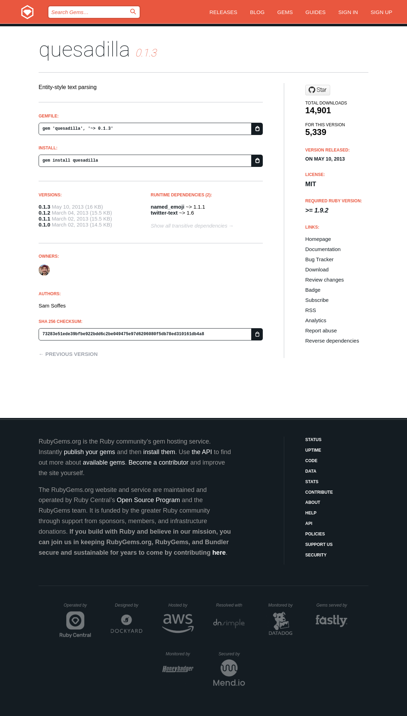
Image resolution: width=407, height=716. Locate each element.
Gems (285, 12)
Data (310, 471)
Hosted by (181, 605)
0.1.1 (44, 219)
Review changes (324, 280)
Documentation (323, 249)
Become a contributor (158, 462)
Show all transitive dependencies (189, 226)
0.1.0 (44, 225)
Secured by (232, 653)
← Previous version (68, 354)
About (312, 502)
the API (202, 451)
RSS (310, 310)
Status (313, 439)
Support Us (319, 544)
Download (317, 269)
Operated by (77, 608)
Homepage (318, 239)
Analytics (315, 320)
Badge (312, 290)
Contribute (319, 492)
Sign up (381, 12)
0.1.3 (44, 207)
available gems (104, 462)
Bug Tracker (319, 259)
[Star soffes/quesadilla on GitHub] (317, 90)
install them (159, 451)
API (308, 523)
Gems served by (332, 605)
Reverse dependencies (332, 341)
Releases (223, 12)
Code (311, 460)
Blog (257, 12)
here (219, 552)
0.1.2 (44, 213)
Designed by (128, 605)
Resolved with (230, 605)
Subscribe (317, 300)
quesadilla (84, 49)
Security (316, 555)
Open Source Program (148, 500)
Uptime (313, 450)
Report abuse (321, 330)
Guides (316, 12)
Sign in (348, 12)
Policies (315, 534)
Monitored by (282, 605)
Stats (312, 481)
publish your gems (89, 451)
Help (310, 513)
